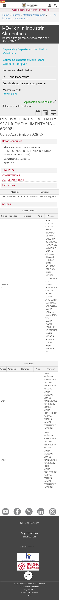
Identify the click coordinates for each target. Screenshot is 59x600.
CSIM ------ (27, 546)
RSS (29, 595)
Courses (15, 15)
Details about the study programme (24, 83)
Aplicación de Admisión (38, 102)
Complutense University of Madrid (31, 9)
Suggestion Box (29, 533)
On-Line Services (29, 523)
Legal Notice (29, 589)
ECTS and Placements (16, 77)
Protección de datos (29, 592)
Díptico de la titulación (18, 106)
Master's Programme (34, 15)
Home (5, 15)
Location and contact (29, 587)
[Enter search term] (55, 5)
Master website (12, 90)
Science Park (30, 536)
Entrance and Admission (17, 70)
